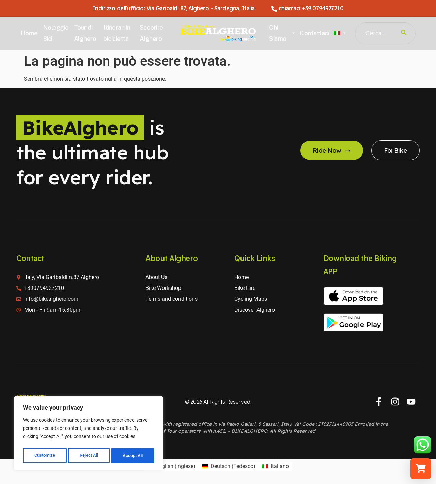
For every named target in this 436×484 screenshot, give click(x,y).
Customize (44, 455)
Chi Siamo (281, 33)
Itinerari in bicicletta (117, 33)
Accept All (133, 455)
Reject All (89, 455)
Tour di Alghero (86, 33)
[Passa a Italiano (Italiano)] (275, 466)
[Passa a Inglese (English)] (171, 466)
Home (30, 33)
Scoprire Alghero (152, 33)
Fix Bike (394, 150)
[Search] (402, 33)
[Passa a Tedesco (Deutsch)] (229, 466)
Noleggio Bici (57, 33)
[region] (89, 434)
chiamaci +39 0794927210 (307, 8)
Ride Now (327, 150)
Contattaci (313, 33)
